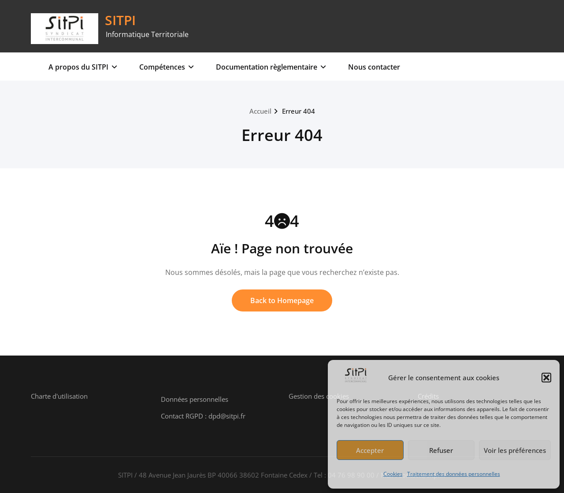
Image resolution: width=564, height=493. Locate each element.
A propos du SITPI (82, 67)
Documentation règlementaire (271, 67)
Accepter (370, 450)
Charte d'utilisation (59, 396)
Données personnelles (194, 399)
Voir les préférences (515, 450)
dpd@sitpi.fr (226, 415)
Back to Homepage (282, 300)
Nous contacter (374, 67)
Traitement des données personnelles (453, 474)
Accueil (260, 111)
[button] (546, 377)
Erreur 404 (298, 111)
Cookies (393, 474)
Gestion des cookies (319, 396)
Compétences (166, 67)
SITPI (120, 20)
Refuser (441, 450)
